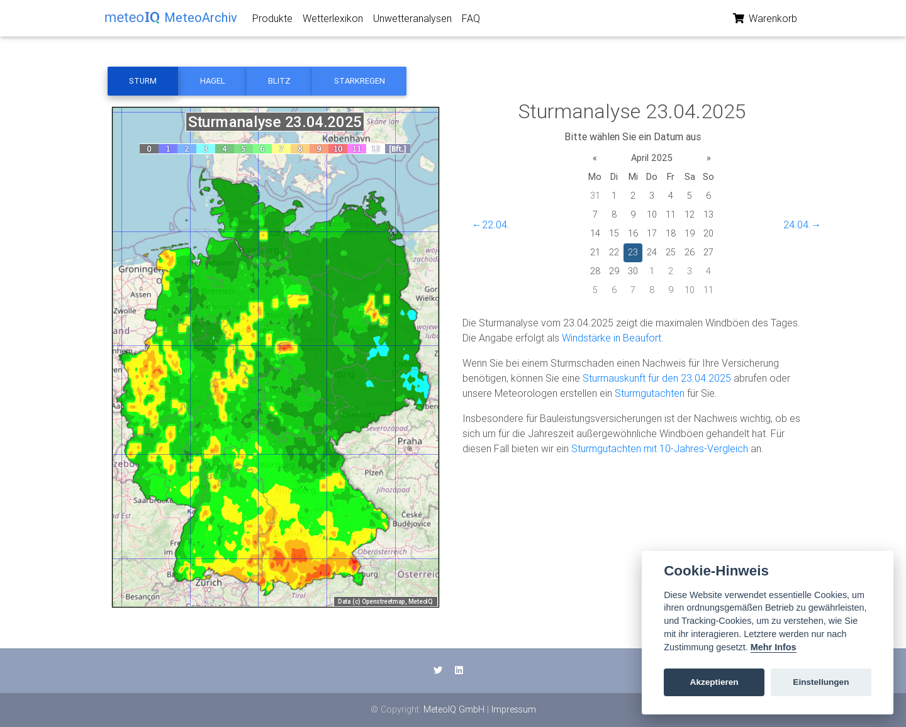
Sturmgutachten (650, 393)
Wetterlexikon (333, 20)
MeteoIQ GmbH (453, 709)
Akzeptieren (714, 682)
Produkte (272, 20)
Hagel (212, 80)
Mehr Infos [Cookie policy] (774, 647)
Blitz (279, 80)
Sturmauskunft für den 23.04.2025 (657, 378)
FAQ (471, 20)
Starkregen (359, 80)
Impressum (513, 709)
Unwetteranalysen (412, 20)
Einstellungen (821, 682)
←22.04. (491, 224)
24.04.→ (802, 224)
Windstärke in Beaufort (611, 337)
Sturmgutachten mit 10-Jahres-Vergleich (659, 448)
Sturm (143, 80)
